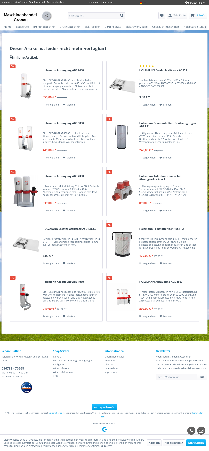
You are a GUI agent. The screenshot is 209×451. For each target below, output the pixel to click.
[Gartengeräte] (112, 27)
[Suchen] (121, 15)
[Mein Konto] (177, 15)
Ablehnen (154, 442)
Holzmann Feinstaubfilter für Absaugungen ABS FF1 (167, 125)
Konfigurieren (196, 442)
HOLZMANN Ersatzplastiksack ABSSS (163, 70)
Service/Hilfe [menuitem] (194, 2)
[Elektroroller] (92, 27)
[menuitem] (96, 15)
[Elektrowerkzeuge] (136, 27)
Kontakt (57, 356)
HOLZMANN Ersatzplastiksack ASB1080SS (69, 229)
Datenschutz (111, 368)
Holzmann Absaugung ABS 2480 (63, 70)
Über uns (109, 364)
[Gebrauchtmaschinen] (165, 27)
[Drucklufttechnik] (69, 27)
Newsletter (110, 360)
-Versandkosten (55, 412)
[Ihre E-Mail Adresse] (176, 377)
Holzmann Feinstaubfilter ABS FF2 (161, 229)
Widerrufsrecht (61, 368)
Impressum (110, 372)
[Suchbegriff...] (96, 15)
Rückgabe (58, 364)
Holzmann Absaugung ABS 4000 (63, 176)
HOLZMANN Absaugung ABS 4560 (160, 282)
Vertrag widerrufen (104, 407)
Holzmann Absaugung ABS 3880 (63, 123)
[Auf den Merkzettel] (69, 105)
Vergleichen (51, 104)
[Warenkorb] (198, 15)
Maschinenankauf (114, 356)
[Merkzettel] (161, 15)
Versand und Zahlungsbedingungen (73, 360)
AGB (55, 376)
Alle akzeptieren (174, 442)
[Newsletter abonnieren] (202, 377)
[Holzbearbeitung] (194, 27)
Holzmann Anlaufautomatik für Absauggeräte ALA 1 (160, 177)
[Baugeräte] (22, 27)
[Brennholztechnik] (44, 27)
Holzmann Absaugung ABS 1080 (63, 282)
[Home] (8, 27)
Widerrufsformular (63, 372)
